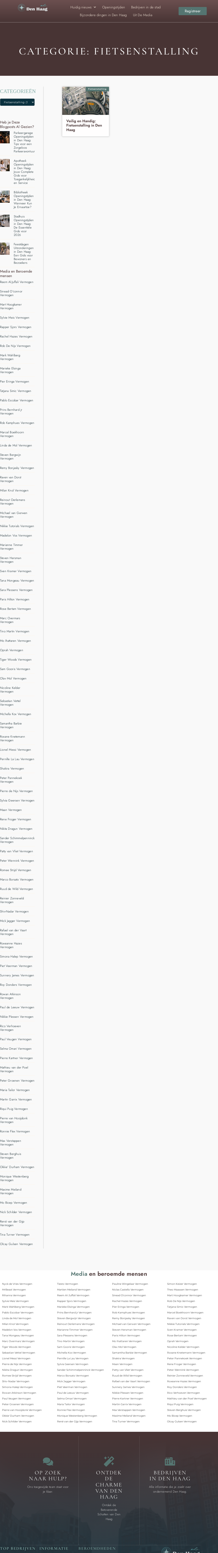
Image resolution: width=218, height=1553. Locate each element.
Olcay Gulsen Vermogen (16, 1244)
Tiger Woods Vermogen (16, 659)
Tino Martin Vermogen (14, 631)
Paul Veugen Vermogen (16, 1039)
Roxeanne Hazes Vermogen (11, 945)
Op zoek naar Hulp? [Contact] (48, 1475)
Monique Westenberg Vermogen (14, 1178)
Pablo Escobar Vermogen (16, 400)
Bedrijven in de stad (146, 7)
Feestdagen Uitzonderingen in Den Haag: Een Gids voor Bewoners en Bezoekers (24, 253)
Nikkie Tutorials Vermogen (17, 526)
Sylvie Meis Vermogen (14, 317)
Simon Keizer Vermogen (182, 1283)
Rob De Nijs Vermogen (15, 346)
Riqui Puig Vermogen (14, 1109)
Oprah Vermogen (11, 650)
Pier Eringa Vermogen (14, 381)
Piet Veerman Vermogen (16, 966)
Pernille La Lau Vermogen (17, 759)
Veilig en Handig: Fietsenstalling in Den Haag (84, 125)
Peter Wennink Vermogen (17, 860)
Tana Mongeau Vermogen (17, 580)
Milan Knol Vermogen (14, 490)
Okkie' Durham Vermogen (17, 1167)
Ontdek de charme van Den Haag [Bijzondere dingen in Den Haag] (109, 1484)
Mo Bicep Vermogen (13, 1202)
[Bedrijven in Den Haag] (170, 1461)
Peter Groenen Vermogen (17, 1080)
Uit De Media (142, 14)
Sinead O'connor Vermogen (11, 293)
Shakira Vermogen (12, 768)
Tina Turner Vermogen (15, 1234)
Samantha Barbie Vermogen (11, 725)
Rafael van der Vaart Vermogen (13, 932)
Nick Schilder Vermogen (16, 1212)
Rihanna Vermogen (14, 1295)
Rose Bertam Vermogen (15, 609)
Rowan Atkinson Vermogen (10, 996)
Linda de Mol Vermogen (16, 445)
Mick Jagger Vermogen (15, 921)
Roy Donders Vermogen (16, 985)
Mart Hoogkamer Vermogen (11, 306)
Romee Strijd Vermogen (15, 870)
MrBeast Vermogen (14, 1289)
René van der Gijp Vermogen (12, 1223)
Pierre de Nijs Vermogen (16, 791)
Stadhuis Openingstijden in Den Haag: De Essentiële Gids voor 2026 (24, 225)
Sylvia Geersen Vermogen (17, 800)
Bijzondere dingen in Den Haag (103, 14)
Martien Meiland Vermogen (73, 1289)
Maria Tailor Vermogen (15, 1090)
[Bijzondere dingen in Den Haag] (109, 1461)
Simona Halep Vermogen (16, 956)
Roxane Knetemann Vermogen (12, 738)
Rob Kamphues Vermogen (17, 423)
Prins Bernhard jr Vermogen (11, 411)
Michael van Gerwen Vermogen (14, 515)
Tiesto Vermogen (67, 1283)
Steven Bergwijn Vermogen (10, 457)
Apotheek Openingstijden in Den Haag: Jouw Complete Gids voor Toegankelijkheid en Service (24, 171)
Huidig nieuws (83, 7)
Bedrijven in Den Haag (170, 1475)
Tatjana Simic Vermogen (15, 391)
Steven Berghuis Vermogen (10, 1156)
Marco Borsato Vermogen (16, 879)
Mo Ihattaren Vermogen (15, 640)
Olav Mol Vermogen (13, 678)
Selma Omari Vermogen (16, 1048)
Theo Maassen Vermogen (182, 1289)
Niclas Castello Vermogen (127, 1289)
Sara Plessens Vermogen (16, 590)
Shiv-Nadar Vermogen (14, 911)
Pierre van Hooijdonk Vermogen (14, 1120)
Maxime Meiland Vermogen (10, 1191)
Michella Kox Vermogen (15, 714)
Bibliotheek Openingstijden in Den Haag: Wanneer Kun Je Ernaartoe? (24, 199)
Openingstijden (113, 7)
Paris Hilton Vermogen (14, 599)
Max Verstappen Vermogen (10, 1143)
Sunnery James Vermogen (17, 975)
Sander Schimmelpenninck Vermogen (17, 840)
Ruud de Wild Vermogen (16, 889)
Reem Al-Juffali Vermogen (16, 282)
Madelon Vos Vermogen (16, 535)
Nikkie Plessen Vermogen (17, 1016)
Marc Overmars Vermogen (10, 620)
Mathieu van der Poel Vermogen (14, 1069)
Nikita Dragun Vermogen (16, 828)
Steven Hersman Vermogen (10, 560)
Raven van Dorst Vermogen (10, 479)
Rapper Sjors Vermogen (15, 327)
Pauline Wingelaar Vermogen (130, 1283)
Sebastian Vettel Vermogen (10, 703)
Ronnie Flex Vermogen (15, 1131)
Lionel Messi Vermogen (15, 749)
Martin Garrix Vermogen (16, 1099)
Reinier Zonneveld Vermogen (12, 900)
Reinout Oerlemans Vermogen (12, 502)
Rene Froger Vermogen (15, 819)
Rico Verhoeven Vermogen (10, 1028)
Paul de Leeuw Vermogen (17, 1007)
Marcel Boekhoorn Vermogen (12, 434)
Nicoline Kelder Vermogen (10, 690)
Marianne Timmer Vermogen (11, 547)
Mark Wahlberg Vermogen (10, 357)
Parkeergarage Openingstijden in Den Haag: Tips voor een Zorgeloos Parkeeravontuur (24, 142)
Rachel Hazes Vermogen (16, 336)
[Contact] (48, 1461)
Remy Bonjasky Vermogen (17, 468)
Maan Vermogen (11, 810)
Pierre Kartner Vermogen (16, 1058)
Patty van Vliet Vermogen (16, 851)
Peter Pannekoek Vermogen (11, 780)
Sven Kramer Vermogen (15, 571)
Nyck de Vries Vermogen (17, 1283)
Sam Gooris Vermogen (15, 669)
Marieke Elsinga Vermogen (10, 370)
